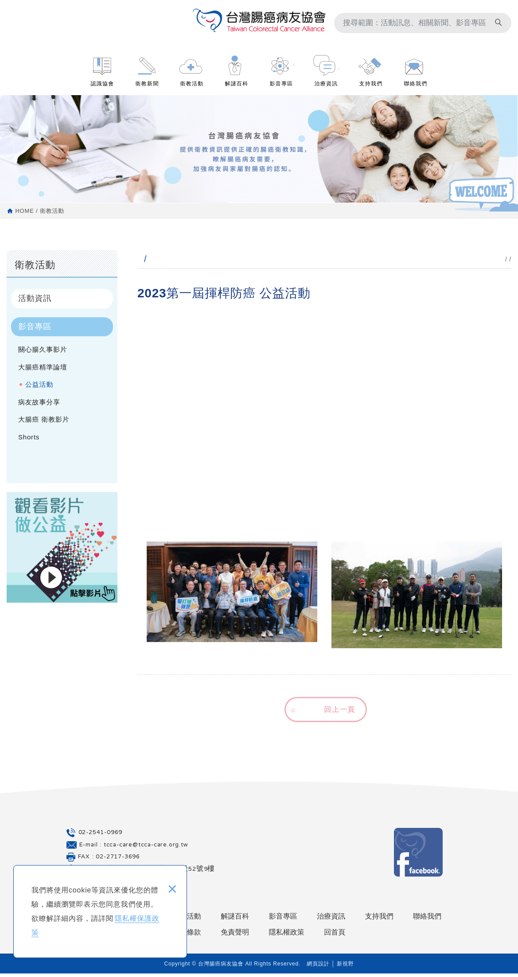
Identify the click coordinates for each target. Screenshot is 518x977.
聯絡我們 (416, 89)
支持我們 (371, 89)
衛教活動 (192, 89)
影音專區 (281, 89)
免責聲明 (235, 936)
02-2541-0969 (100, 836)
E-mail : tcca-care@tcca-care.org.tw (133, 848)
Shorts (28, 437)
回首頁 (334, 936)
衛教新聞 (147, 89)
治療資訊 (326, 89)
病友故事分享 (39, 402)
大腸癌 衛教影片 (44, 419)
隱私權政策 (286, 936)
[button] (324, 710)
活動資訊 (34, 298)
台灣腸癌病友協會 (259, 26)
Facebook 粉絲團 (418, 856)
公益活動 (39, 384)
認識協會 (102, 89)
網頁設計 (318, 967)
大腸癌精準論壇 (42, 367)
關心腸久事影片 (42, 349)
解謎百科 (237, 89)
